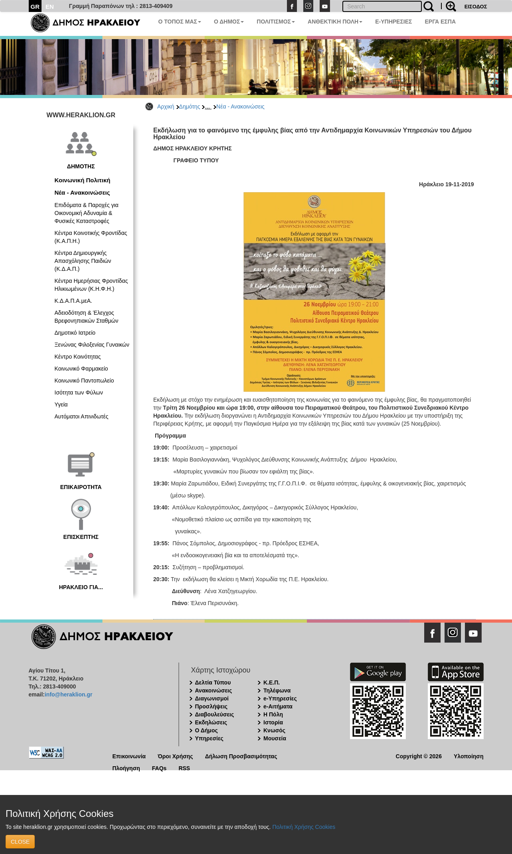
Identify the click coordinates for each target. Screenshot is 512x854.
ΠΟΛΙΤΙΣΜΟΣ (276, 21)
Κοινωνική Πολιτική (83, 180)
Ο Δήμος (206, 730)
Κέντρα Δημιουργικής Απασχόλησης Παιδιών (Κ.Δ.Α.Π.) (83, 261)
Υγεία (61, 404)
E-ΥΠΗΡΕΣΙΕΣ (393, 21)
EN (49, 6)
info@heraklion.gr (68, 694)
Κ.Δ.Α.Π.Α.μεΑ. (73, 301)
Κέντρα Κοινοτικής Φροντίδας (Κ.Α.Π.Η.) (91, 237)
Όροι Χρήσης (175, 755)
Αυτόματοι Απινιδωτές (82, 416)
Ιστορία (273, 722)
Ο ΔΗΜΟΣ (229, 21)
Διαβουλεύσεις (214, 714)
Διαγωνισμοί (212, 698)
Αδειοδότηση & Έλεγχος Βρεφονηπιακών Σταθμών (87, 317)
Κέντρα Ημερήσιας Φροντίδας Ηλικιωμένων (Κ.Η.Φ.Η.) (91, 285)
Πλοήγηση (126, 767)
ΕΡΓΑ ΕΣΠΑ (440, 21)
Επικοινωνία (129, 755)
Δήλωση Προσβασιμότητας (241, 755)
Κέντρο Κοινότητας (78, 356)
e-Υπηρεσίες (280, 698)
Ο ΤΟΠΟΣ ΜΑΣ (179, 21)
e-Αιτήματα (278, 706)
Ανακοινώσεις (213, 690)
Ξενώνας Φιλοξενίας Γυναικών (92, 344)
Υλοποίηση (469, 755)
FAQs (159, 767)
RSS (184, 767)
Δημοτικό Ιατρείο (75, 332)
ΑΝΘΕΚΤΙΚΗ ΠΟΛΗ (335, 21)
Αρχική (165, 106)
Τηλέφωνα (277, 690)
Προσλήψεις (211, 706)
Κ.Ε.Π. (271, 682)
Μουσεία (274, 738)
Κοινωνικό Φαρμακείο (81, 368)
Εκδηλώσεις (211, 722)
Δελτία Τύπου (213, 682)
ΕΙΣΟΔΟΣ (476, 7)
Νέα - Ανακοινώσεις (240, 106)
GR (35, 6)
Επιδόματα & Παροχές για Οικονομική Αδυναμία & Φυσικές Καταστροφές (87, 213)
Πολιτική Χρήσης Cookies (303, 827)
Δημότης (189, 106)
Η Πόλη (273, 714)
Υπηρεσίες (209, 738)
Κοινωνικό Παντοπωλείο (84, 380)
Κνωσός (274, 730)
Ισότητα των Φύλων (79, 392)
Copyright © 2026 (419, 755)
